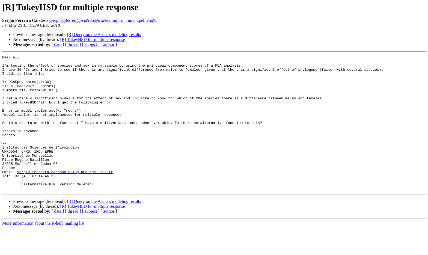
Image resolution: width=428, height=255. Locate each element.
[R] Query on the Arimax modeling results (104, 34)
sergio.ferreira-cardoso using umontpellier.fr (65, 195)
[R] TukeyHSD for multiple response (92, 39)
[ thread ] (73, 44)
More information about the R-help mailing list (43, 250)
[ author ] (109, 44)
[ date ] (58, 44)
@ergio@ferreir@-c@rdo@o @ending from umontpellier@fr (103, 20)
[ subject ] (91, 44)
